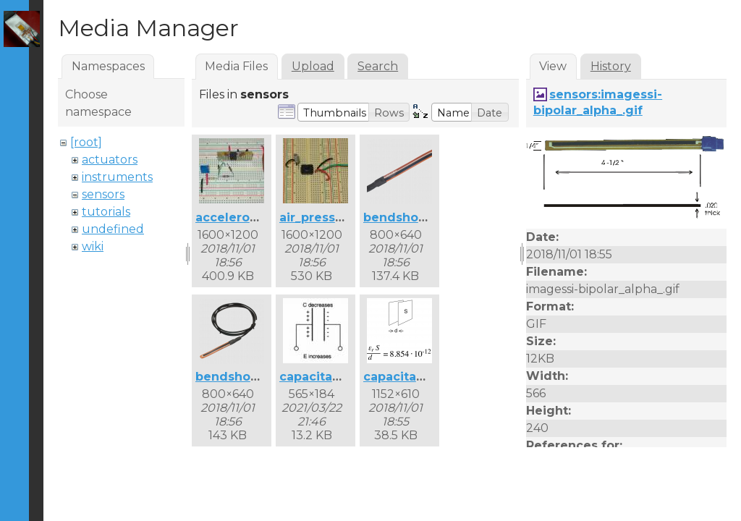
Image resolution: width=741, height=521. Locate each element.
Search (377, 66)
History (610, 66)
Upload (313, 66)
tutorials (106, 212)
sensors (103, 194)
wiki (92, 246)
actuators (109, 159)
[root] (86, 142)
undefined (113, 229)
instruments (117, 177)
